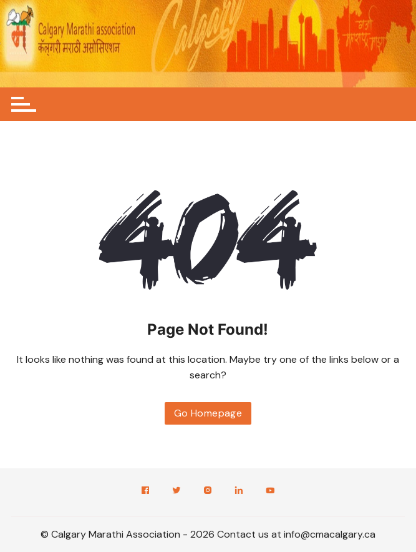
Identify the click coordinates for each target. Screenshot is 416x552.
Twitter (176, 490)
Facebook (145, 490)
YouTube (270, 490)
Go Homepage (208, 413)
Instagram (208, 490)
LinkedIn (239, 490)
